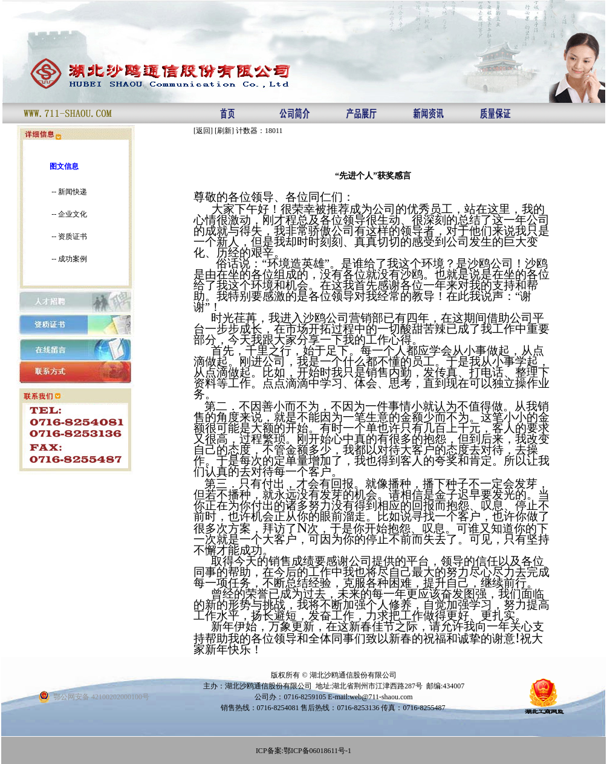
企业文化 (72, 214)
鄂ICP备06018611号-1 (317, 750)
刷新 (224, 130)
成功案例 (72, 259)
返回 (203, 130)
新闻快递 (72, 192)
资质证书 (72, 236)
